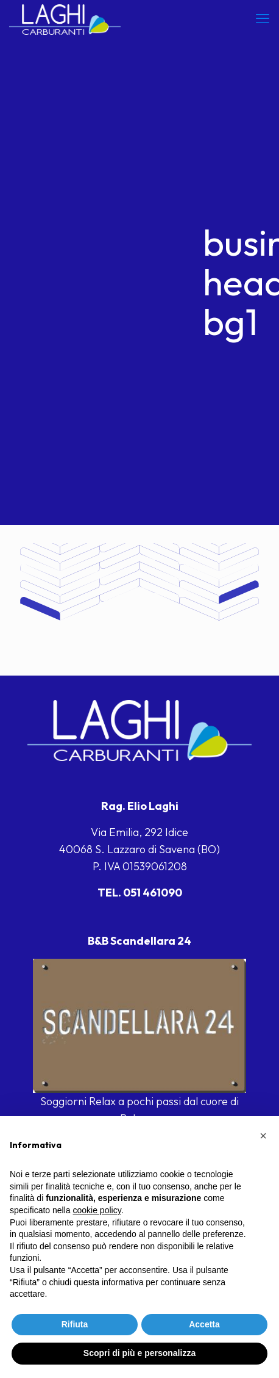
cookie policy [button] (97, 1210)
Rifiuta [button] (75, 1324)
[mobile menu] (262, 18)
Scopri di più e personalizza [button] (139, 1353)
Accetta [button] (204, 1324)
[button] (263, 1135)
